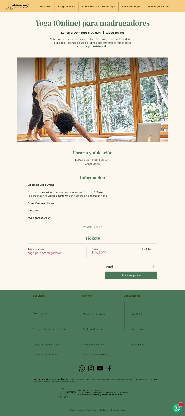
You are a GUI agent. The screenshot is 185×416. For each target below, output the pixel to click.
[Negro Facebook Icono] (109, 368)
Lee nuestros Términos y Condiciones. (51, 379)
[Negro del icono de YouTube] (100, 368)
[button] (131, 7)
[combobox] (149, 255)
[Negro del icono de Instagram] (91, 368)
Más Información (92, 226)
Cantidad (147, 248)
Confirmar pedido (131, 275)
